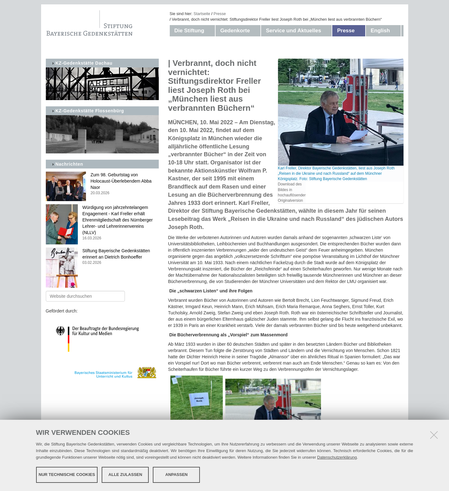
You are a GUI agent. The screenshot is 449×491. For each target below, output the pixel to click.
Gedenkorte (235, 31)
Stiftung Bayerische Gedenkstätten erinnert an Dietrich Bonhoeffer (102, 256)
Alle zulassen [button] (125, 474)
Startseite (202, 14)
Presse (220, 14)
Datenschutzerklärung (337, 457)
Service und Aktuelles (293, 31)
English (380, 31)
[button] (210, 30)
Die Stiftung (189, 31)
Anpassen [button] (176, 474)
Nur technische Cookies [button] (67, 474)
